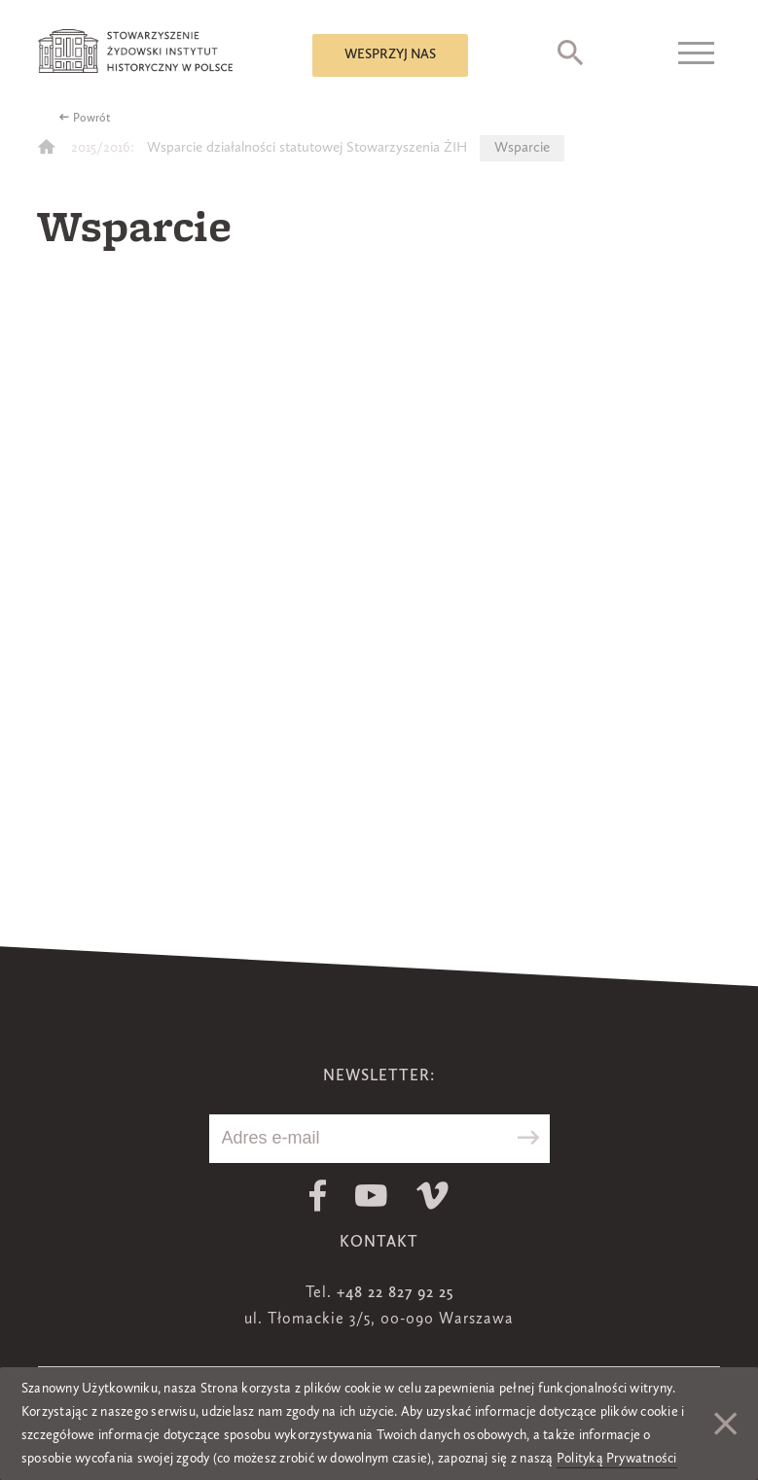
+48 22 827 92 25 (395, 1293)
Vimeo (432, 1196)
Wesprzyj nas (390, 54)
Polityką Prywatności (617, 1458)
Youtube (371, 1196)
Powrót (92, 118)
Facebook (318, 1196)
